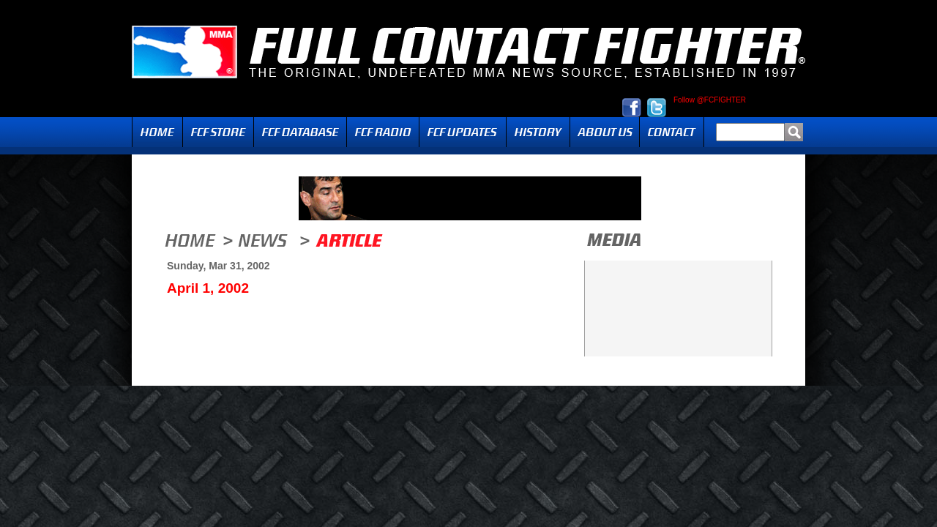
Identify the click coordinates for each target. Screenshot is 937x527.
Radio (383, 132)
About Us (604, 132)
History (538, 132)
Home (157, 132)
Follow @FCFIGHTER (709, 100)
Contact (671, 132)
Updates (462, 132)
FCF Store (218, 132)
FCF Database (300, 132)
